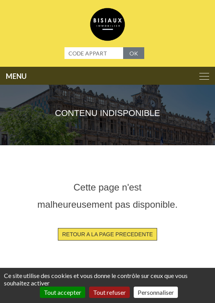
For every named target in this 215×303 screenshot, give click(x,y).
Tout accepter (62, 292)
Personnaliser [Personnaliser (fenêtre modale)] (156, 292)
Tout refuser (109, 292)
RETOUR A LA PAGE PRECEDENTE (107, 234)
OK (133, 53)
